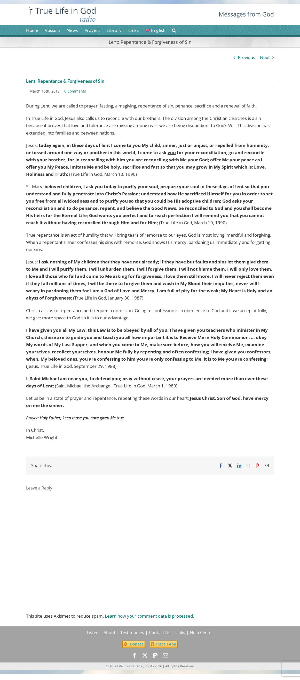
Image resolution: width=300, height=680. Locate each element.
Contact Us (159, 632)
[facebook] (134, 655)
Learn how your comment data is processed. (149, 616)
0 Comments (75, 91)
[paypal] (155, 655)
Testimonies (132, 632)
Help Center (201, 632)
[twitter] (144, 655)
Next (265, 57)
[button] (174, 30)
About (109, 632)
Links (180, 632)
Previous (246, 57)
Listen (93, 632)
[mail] (165, 655)
